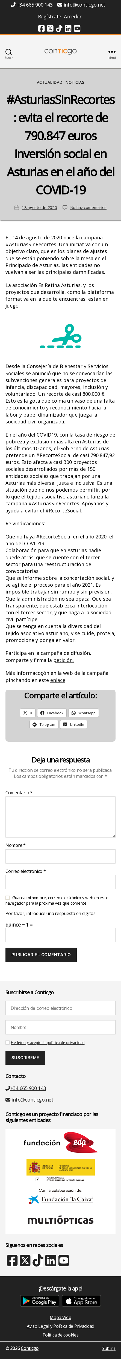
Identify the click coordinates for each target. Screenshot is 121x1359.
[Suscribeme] (25, 1058)
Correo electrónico (25, 871)
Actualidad (50, 82)
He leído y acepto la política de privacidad (48, 1042)
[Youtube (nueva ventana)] (77, 29)
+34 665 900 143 (25, 1088)
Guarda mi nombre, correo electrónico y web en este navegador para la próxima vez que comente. (56, 900)
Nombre (15, 845)
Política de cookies (61, 1335)
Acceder (73, 16)
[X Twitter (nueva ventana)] (24, 1263)
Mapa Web (60, 1317)
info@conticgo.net (29, 1099)
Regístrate (49, 16)
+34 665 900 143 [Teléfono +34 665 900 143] (31, 4)
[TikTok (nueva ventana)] (59, 29)
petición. (63, 660)
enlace (57, 680)
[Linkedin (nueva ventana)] (68, 29)
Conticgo (30, 1348)
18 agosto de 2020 (39, 207)
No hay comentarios (88, 207)
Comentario (19, 792)
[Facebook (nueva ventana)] (41, 29)
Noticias (74, 82)
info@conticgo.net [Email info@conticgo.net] (81, 4)
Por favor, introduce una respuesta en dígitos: (50, 913)
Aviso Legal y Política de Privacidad (60, 1326)
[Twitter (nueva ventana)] (50, 29)
